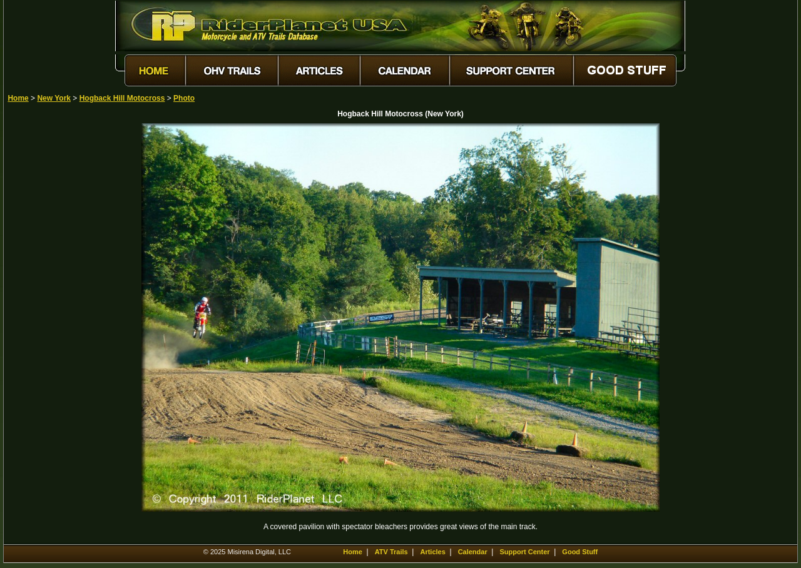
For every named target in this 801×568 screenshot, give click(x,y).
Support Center (525, 551)
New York (54, 98)
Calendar (472, 551)
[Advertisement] (51, 311)
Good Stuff (580, 551)
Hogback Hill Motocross (122, 98)
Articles (432, 551)
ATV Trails (391, 551)
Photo (184, 98)
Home (18, 98)
